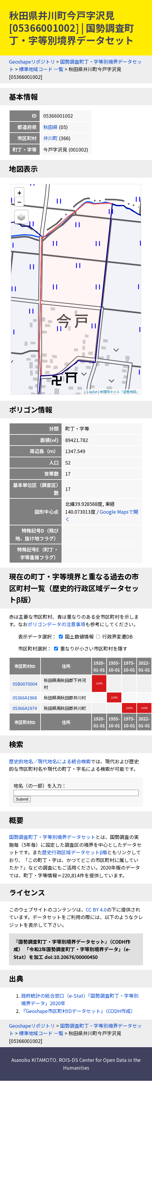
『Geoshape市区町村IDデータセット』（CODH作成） (78, 1010)
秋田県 (50, 127)
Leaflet (92, 391)
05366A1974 (25, 708)
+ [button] (19, 192)
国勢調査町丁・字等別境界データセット (52, 836)
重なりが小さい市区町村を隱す (89, 648)
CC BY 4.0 (96, 909)
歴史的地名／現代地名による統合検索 (50, 761)
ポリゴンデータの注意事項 (56, 624)
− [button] (19, 201)
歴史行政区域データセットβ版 (74, 852)
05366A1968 (25, 697)
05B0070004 (25, 684)
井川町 (50, 138)
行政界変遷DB (114, 636)
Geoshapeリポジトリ (32, 61)
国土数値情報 (75, 636)
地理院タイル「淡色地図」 (119, 391)
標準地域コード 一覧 (41, 69)
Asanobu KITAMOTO (33, 1059)
